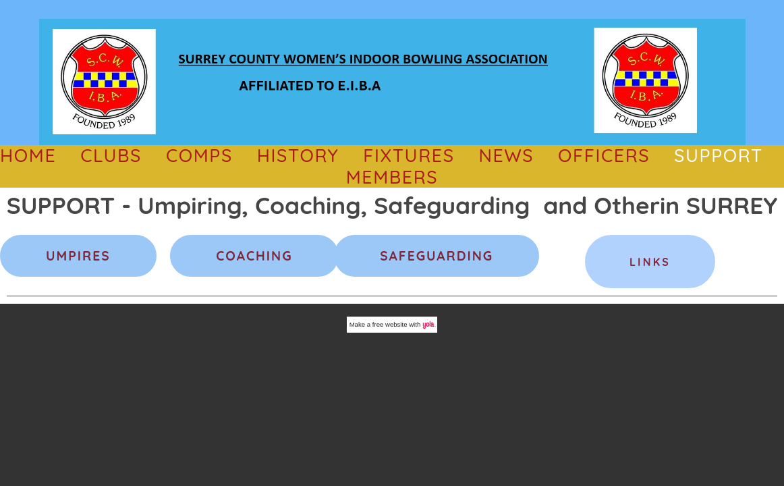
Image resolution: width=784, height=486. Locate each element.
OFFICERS (604, 155)
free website (390, 324)
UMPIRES (78, 256)
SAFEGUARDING (436, 256)
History (298, 155)
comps (199, 155)
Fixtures (408, 155)
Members (392, 176)
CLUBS (111, 155)
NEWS (506, 155)
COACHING (254, 256)
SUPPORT (718, 155)
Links (650, 262)
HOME (28, 155)
